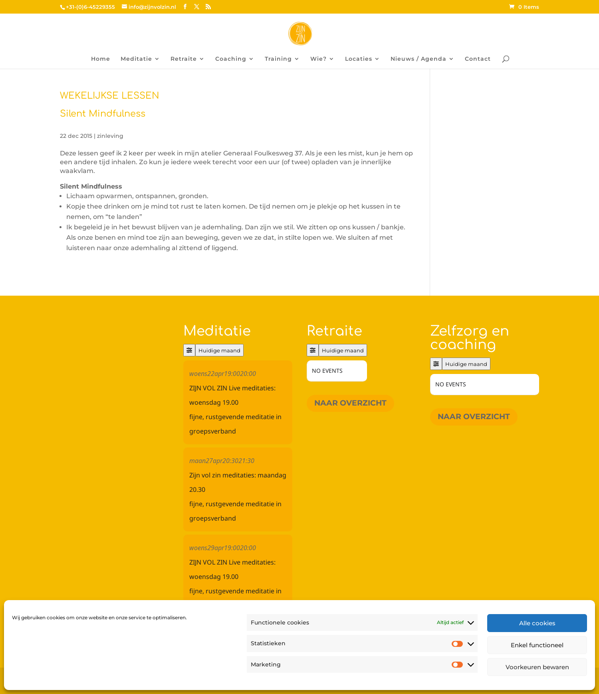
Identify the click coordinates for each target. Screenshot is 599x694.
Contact (478, 59)
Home (100, 59)
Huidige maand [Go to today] (219, 350)
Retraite (184, 59)
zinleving (110, 135)
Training (278, 59)
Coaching (230, 59)
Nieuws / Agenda (418, 59)
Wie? (318, 59)
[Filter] (189, 350)
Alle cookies (537, 623)
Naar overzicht (350, 403)
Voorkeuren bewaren (537, 667)
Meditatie (136, 59)
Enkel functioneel (537, 645)
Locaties (358, 59)
